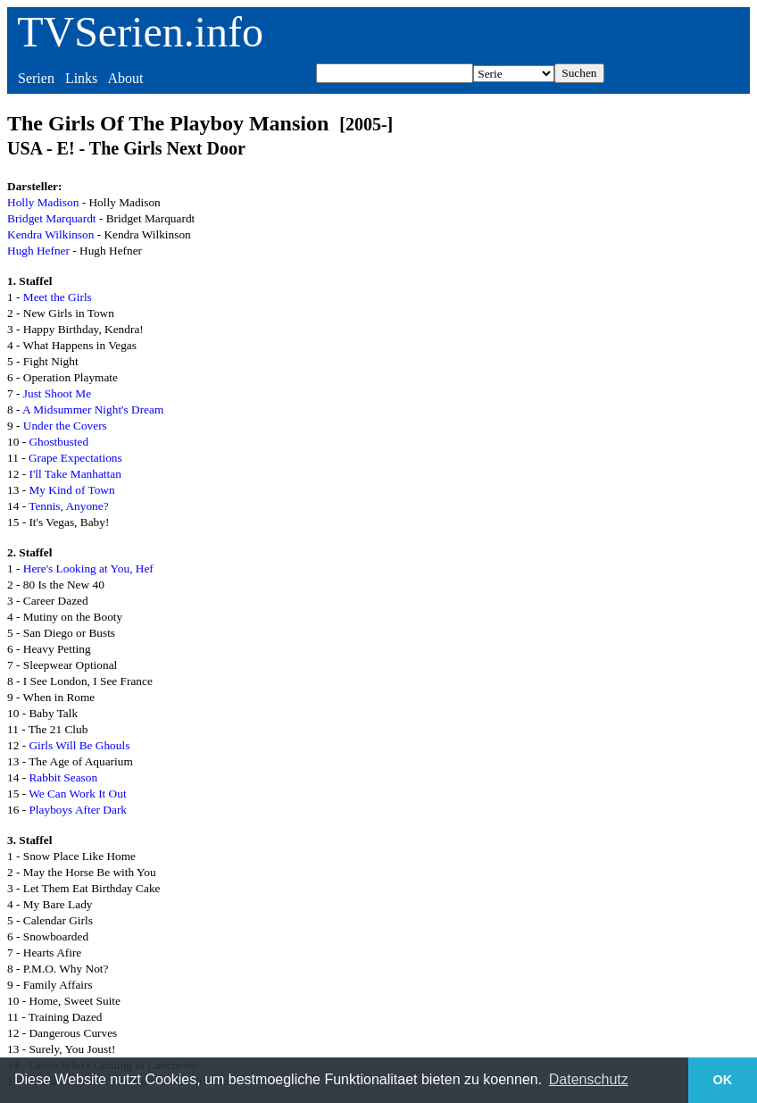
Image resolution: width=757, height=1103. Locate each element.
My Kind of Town (71, 490)
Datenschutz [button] (588, 1079)
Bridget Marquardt (51, 218)
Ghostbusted (58, 441)
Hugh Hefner (38, 250)
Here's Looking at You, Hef (88, 568)
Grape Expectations (75, 457)
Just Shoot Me (57, 393)
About (125, 78)
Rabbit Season (63, 777)
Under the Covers (65, 425)
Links (81, 78)
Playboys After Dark (78, 809)
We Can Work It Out (77, 793)
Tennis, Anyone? (68, 506)
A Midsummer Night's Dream (92, 409)
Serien (36, 78)
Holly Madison (43, 202)
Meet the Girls (57, 297)
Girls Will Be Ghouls (79, 745)
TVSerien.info (140, 31)
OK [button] (723, 1080)
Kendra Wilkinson (50, 234)
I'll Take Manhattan (75, 473)
